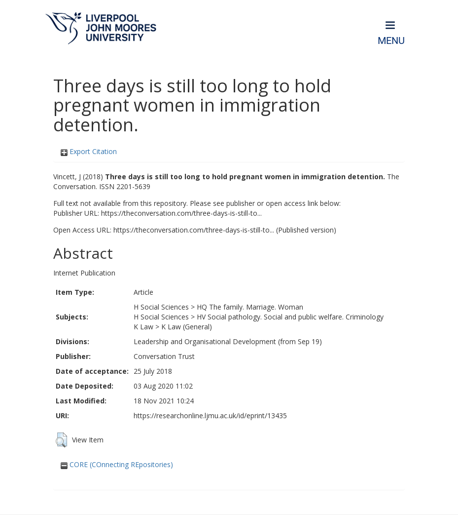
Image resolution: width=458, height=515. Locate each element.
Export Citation (89, 151)
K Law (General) (186, 326)
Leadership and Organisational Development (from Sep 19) (228, 341)
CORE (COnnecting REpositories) (117, 464)
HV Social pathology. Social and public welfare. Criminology (290, 316)
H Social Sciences (161, 307)
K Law (143, 326)
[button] (61, 440)
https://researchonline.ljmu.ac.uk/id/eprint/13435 (210, 415)
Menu (391, 40)
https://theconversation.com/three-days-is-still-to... (181, 213)
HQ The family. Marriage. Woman (250, 307)
